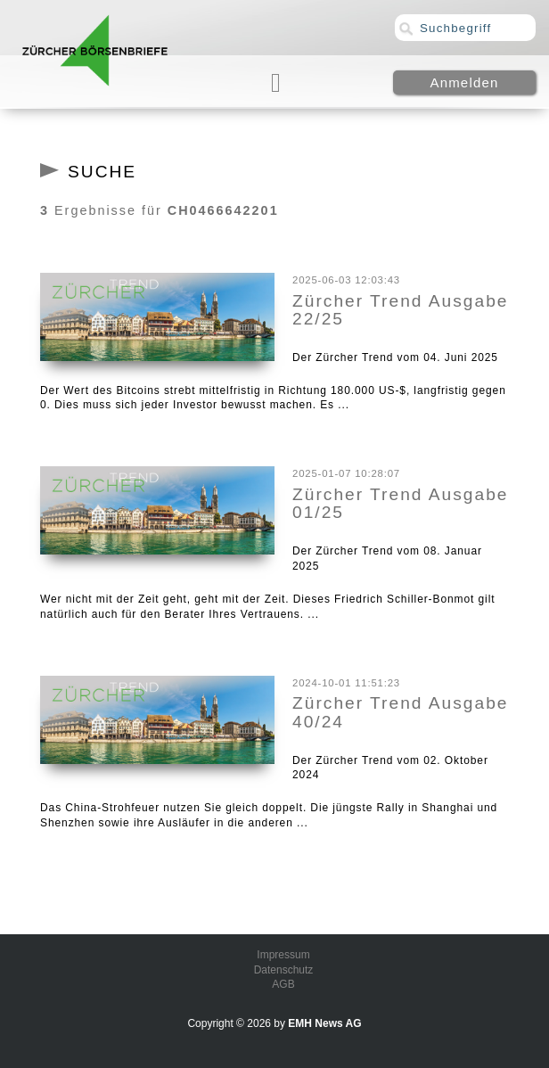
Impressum (283, 955)
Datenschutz (284, 970)
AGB (283, 984)
